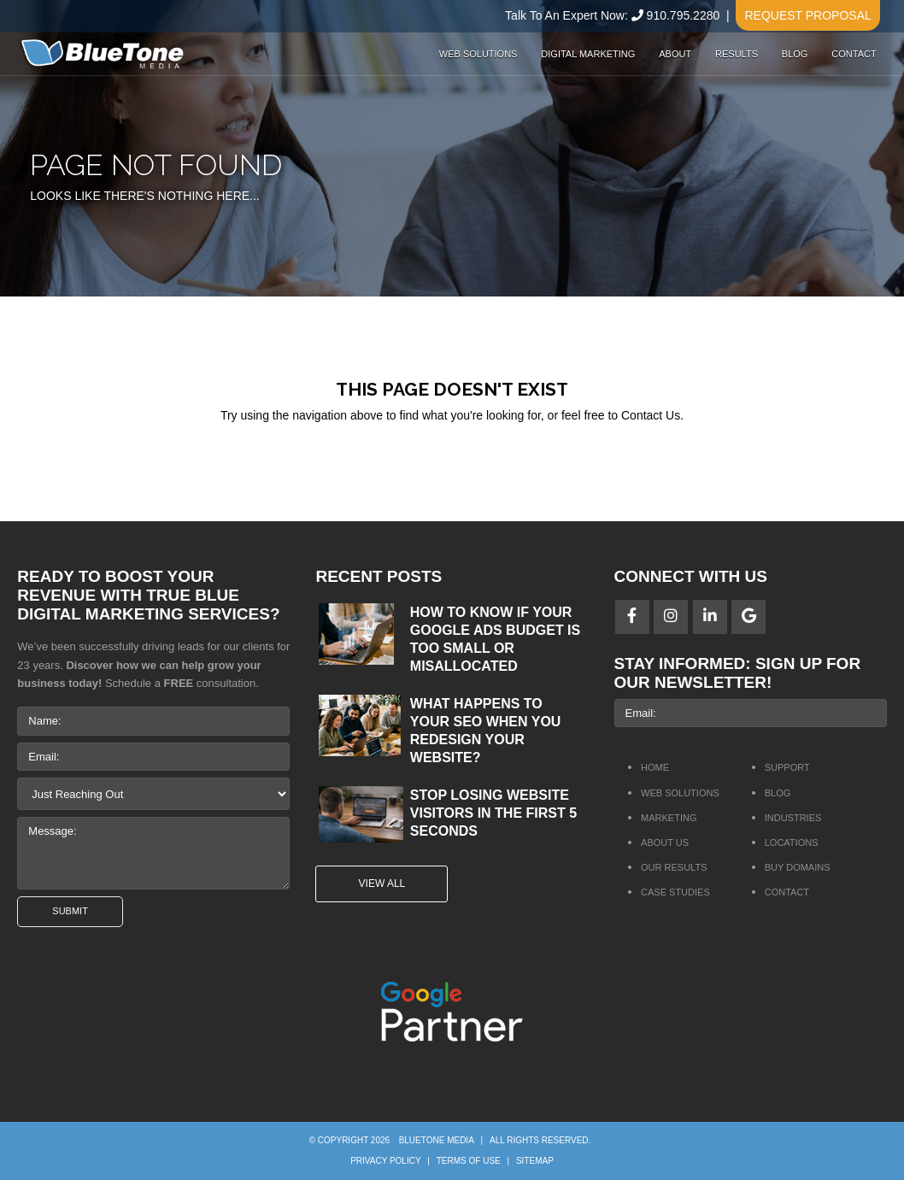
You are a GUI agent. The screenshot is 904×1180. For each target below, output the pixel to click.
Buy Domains (798, 867)
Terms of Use (469, 1160)
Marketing (668, 818)
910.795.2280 (683, 15)
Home (655, 767)
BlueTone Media (436, 1140)
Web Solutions (478, 54)
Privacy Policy (385, 1160)
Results (736, 54)
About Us (665, 842)
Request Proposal (807, 15)
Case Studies (675, 892)
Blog (795, 54)
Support (787, 767)
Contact (853, 54)
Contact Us (650, 415)
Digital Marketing (588, 54)
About (675, 54)
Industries (793, 818)
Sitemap (535, 1160)
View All (382, 883)
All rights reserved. (540, 1140)
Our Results (674, 867)
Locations (792, 842)
